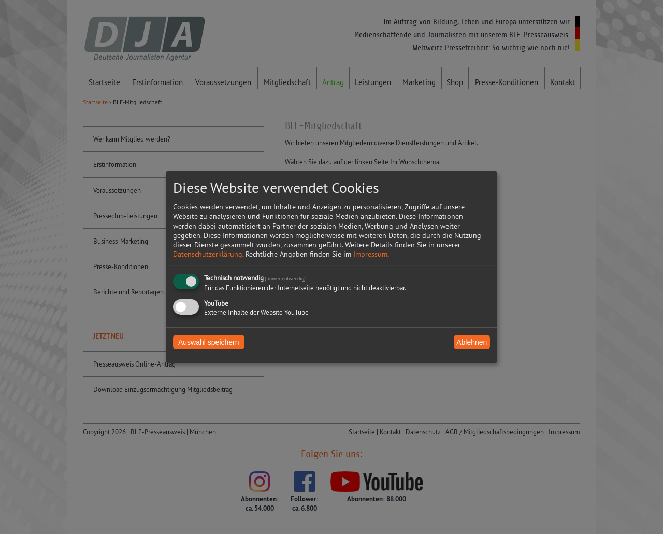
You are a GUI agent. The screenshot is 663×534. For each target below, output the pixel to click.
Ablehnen (471, 342)
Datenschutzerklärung (207, 254)
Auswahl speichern (208, 342)
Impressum (370, 254)
